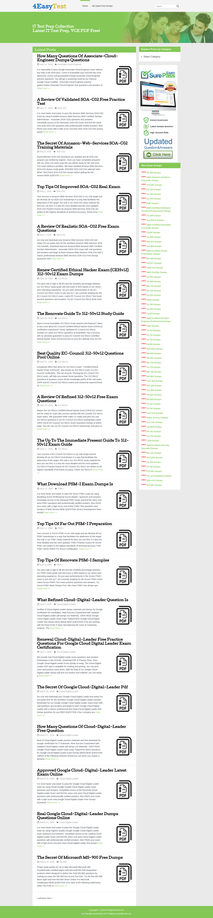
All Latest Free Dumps (102, 6)
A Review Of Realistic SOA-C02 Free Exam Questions (78, 228)
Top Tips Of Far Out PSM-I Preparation (74, 523)
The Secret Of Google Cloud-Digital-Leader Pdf (82, 687)
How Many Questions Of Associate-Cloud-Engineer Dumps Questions (77, 58)
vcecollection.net (123, 914)
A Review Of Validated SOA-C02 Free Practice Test (81, 101)
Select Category (151, 56)
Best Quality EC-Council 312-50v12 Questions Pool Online (80, 355)
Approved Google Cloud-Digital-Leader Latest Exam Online (81, 772)
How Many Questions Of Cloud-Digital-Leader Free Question (81, 728)
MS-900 (63, 862)
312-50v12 (62, 278)
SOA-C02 (62, 108)
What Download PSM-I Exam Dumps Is (75, 484)
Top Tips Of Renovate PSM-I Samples (73, 560)
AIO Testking (109, 914)
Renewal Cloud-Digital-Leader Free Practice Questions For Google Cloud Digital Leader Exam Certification (84, 643)
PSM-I (60, 488)
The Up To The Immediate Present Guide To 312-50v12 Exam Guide (83, 442)
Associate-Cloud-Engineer (70, 64)
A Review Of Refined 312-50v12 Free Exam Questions (77, 399)
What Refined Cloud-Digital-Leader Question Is (82, 600)
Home (85, 6)
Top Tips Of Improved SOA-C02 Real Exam (78, 186)
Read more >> (43, 88)
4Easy (49, 6)
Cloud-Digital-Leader (66, 604)
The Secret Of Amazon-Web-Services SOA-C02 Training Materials (82, 145)
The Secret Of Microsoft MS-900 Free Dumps (80, 857)
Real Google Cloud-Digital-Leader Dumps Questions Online (77, 816)
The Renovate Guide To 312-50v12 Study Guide (80, 313)
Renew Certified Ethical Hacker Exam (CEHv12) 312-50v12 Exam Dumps (83, 272)
